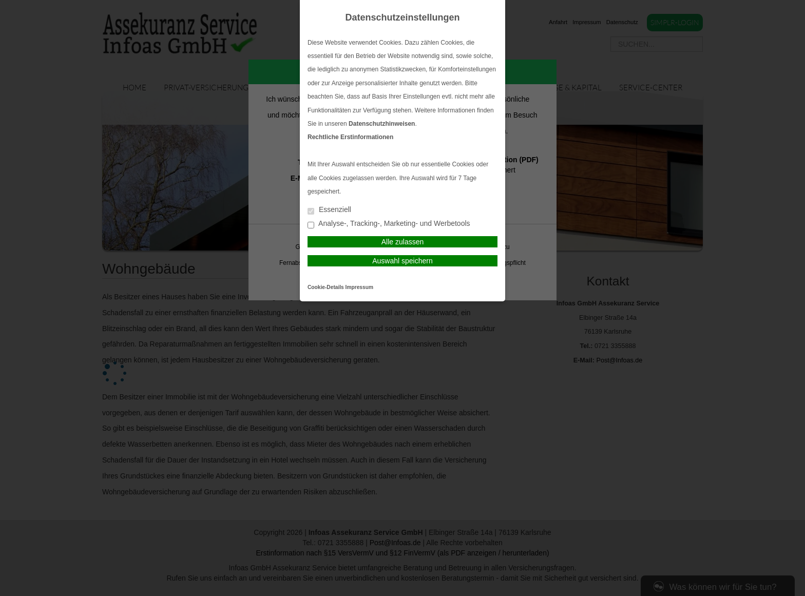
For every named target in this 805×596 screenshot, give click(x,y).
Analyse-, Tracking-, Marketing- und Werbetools (389, 224)
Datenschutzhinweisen (382, 123)
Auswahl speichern (402, 261)
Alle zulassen (402, 242)
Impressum (359, 287)
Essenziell (329, 210)
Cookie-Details (326, 287)
